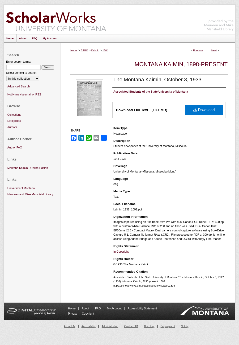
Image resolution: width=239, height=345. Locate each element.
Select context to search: (21, 72)
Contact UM (131, 326)
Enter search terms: (18, 61)
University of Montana (21, 188)
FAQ (98, 308)
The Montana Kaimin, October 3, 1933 (157, 79)
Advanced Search (18, 86)
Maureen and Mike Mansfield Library (219, 19)
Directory (149, 326)
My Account (114, 308)
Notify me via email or (24, 94)
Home (73, 50)
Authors (12, 127)
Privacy (73, 313)
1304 (105, 50)
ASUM (84, 50)
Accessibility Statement (142, 308)
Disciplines (14, 121)
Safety (184, 326)
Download (204, 110)
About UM (69, 326)
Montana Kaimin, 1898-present (181, 64)
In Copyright (121, 251)
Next (214, 50)
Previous (198, 50)
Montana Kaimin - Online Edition (27, 168)
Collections (14, 114)
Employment (168, 326)
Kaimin (95, 50)
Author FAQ (14, 147)
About (86, 308)
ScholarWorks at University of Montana (56, 19)
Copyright (88, 313)
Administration (110, 326)
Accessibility (88, 326)
